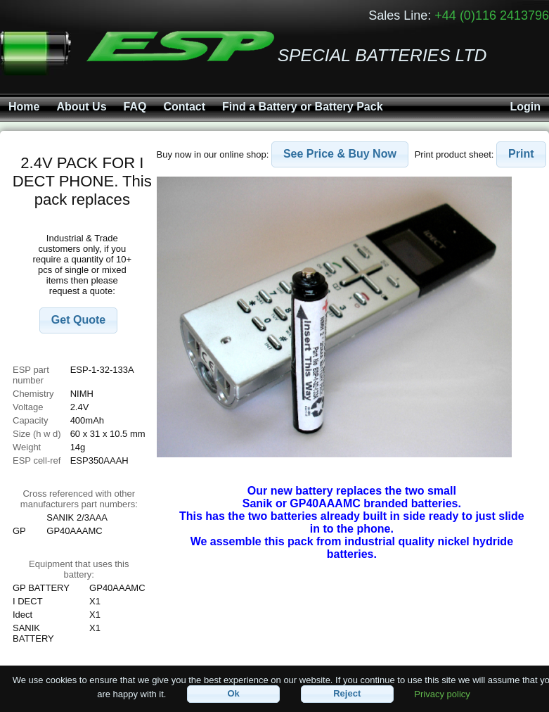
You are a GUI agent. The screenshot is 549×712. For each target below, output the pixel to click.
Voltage (28, 407)
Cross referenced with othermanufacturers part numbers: (79, 498)
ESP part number (31, 375)
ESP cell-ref (36, 460)
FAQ (135, 107)
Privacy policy (442, 693)
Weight (27, 447)
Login (525, 107)
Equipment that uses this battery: (79, 569)
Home (23, 107)
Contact (184, 107)
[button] (78, 320)
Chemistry (33, 393)
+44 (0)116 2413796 (491, 15)
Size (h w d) (37, 433)
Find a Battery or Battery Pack (302, 107)
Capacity (31, 420)
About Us (81, 107)
